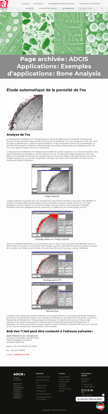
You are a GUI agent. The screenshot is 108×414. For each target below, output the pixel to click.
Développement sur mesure (43, 398)
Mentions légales (85, 380)
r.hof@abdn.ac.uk (20, 355)
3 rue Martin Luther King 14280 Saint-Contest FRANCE (64, 381)
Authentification (43, 394)
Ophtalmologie (43, 377)
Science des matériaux (41, 386)
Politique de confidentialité (87, 385)
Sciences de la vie (42, 381)
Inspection (41, 391)
